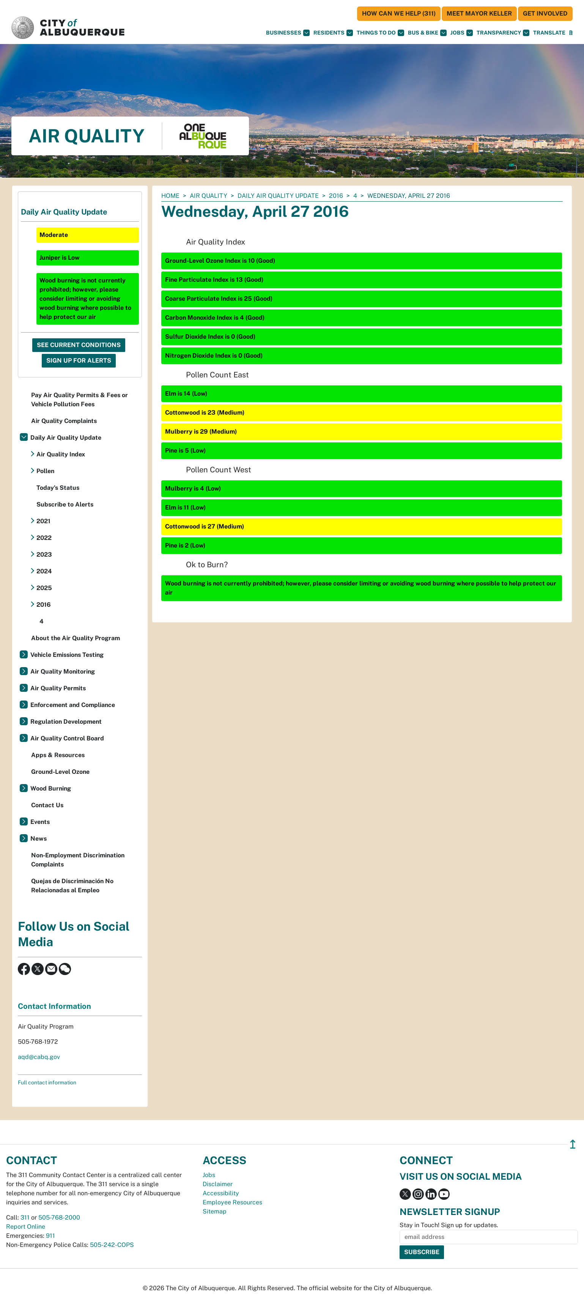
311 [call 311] (25, 1217)
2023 (44, 554)
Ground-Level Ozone (60, 771)
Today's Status (57, 487)
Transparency (503, 33)
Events (40, 821)
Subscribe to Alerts (64, 504)
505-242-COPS (112, 1244)
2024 (44, 571)
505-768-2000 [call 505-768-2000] (59, 1217)
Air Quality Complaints (64, 420)
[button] (549, 33)
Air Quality (208, 195)
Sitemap (215, 1211)
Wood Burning (50, 788)
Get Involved (545, 13)
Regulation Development (66, 721)
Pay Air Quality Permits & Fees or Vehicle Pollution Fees (79, 399)
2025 (44, 588)
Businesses (288, 33)
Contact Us (47, 805)
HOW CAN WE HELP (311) (399, 13)
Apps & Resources (58, 755)
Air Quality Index (60, 454)
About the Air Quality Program (75, 638)
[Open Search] (571, 33)
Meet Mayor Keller (479, 13)
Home (170, 195)
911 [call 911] (50, 1235)
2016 (336, 195)
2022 (44, 537)
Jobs (461, 33)
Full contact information (47, 1082)
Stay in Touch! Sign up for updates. (449, 1225)
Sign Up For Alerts (78, 360)
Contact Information (54, 1006)
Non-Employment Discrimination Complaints (77, 860)
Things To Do (380, 33)
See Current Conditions (79, 345)
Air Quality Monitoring (62, 671)
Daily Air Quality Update (278, 195)
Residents (333, 33)
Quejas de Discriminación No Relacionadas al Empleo (72, 885)
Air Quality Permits (58, 688)
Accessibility (221, 1193)
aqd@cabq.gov (39, 1056)
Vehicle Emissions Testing (67, 654)
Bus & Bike (427, 33)
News (38, 838)
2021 (43, 521)
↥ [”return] (573, 1144)
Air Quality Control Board (67, 738)
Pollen (45, 471)
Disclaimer (218, 1184)
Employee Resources (232, 1202)
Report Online (25, 1226)
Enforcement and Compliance (72, 705)
